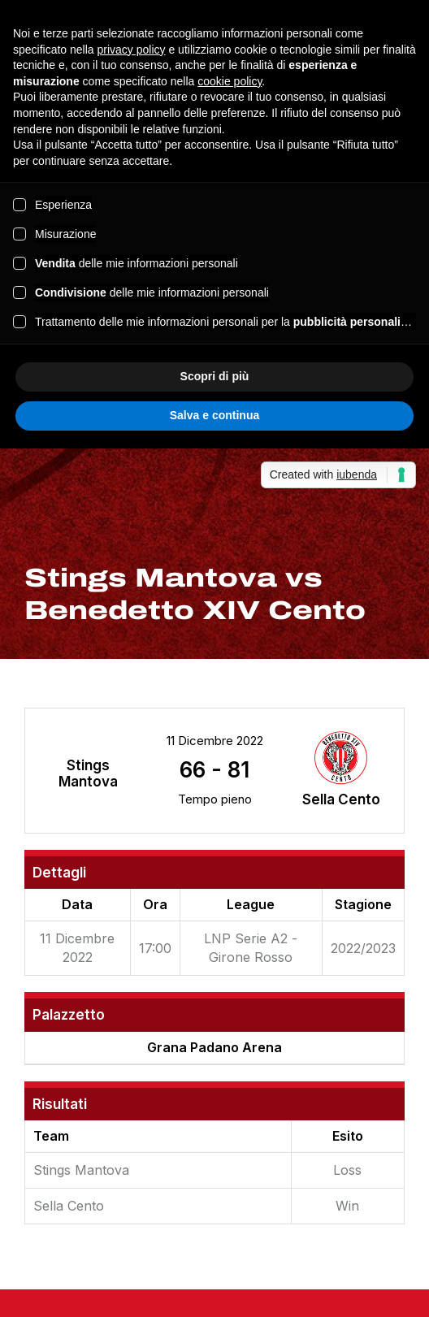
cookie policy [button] (229, 81)
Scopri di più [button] (214, 376)
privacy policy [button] (132, 49)
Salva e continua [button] (214, 415)
